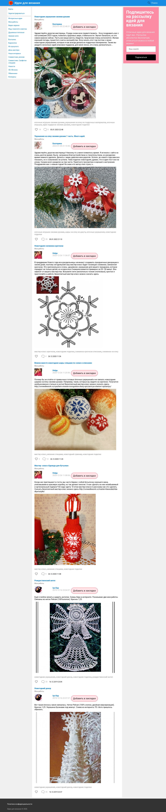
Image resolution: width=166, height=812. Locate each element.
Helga (55, 253)
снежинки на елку (110, 351)
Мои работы (13, 22)
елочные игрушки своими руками (49, 122)
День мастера (13, 50)
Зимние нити (13, 36)
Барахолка (12, 43)
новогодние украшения (44, 677)
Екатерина (57, 24)
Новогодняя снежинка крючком (48, 246)
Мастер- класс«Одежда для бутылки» (51, 466)
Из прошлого (13, 46)
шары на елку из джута (75, 232)
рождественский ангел (102, 677)
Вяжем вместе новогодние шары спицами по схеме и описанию (63, 363)
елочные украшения (96, 232)
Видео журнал (13, 25)
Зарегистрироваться (16, 13)
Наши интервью (14, 53)
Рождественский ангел (44, 580)
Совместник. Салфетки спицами (17, 62)
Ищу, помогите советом (17, 29)
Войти (10, 9)
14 (40, 129)
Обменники (12, 73)
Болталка (12, 39)
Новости (11, 66)
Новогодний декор (42, 688)
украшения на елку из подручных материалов (85, 122)
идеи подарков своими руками (56, 125)
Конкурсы (12, 77)
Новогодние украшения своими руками (52, 17)
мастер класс (40, 454)
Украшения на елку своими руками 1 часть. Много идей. (59, 136)
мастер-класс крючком (44, 351)
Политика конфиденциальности (19, 804)
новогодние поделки (80, 125)
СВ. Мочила (13, 70)
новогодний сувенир (73, 454)
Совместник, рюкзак (16, 57)
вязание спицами (55, 454)
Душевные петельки (16, 32)
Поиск (154, 3)
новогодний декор (64, 677)
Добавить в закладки (84, 27)
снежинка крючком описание (88, 351)
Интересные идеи (15, 18)
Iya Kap (56, 588)
